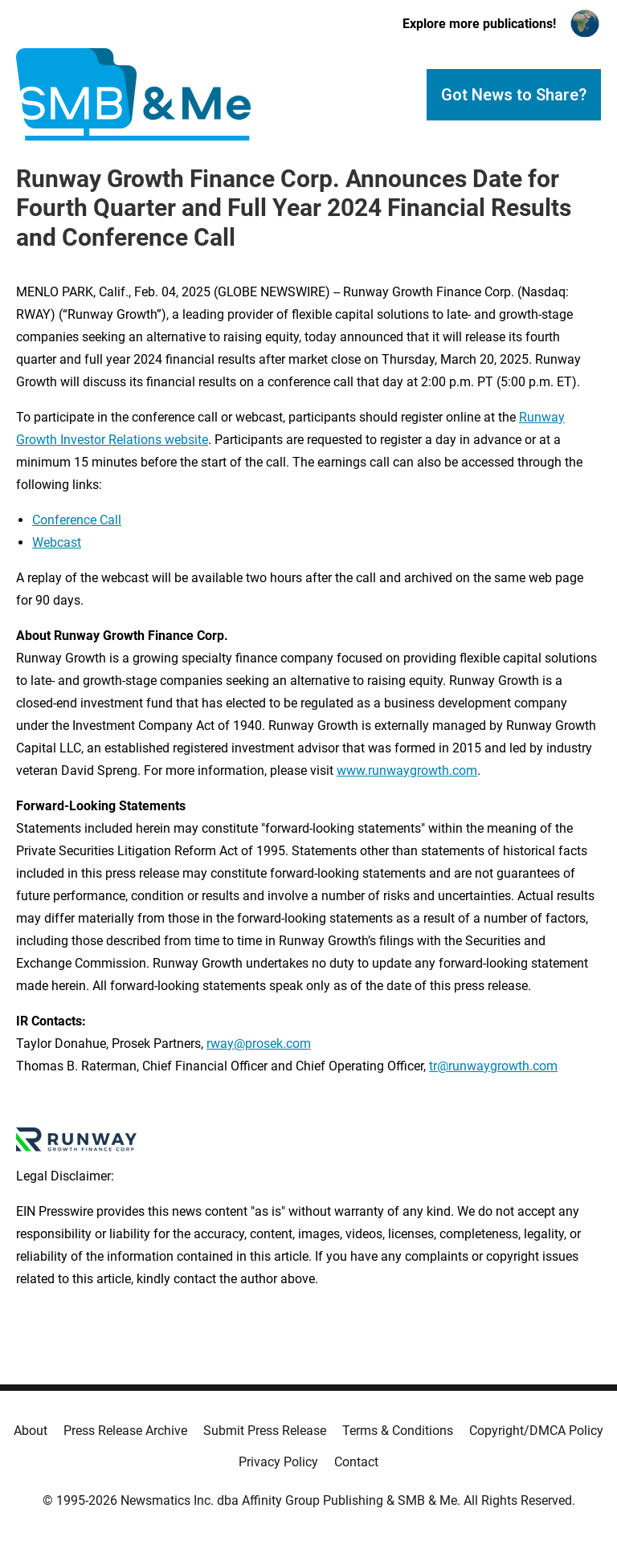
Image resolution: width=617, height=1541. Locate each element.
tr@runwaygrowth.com (493, 1066)
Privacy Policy (278, 1462)
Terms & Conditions (397, 1430)
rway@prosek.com (258, 1043)
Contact (356, 1462)
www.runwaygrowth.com (407, 770)
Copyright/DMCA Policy (536, 1430)
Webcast (56, 542)
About (30, 1430)
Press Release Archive (125, 1430)
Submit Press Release (264, 1430)
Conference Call (76, 520)
